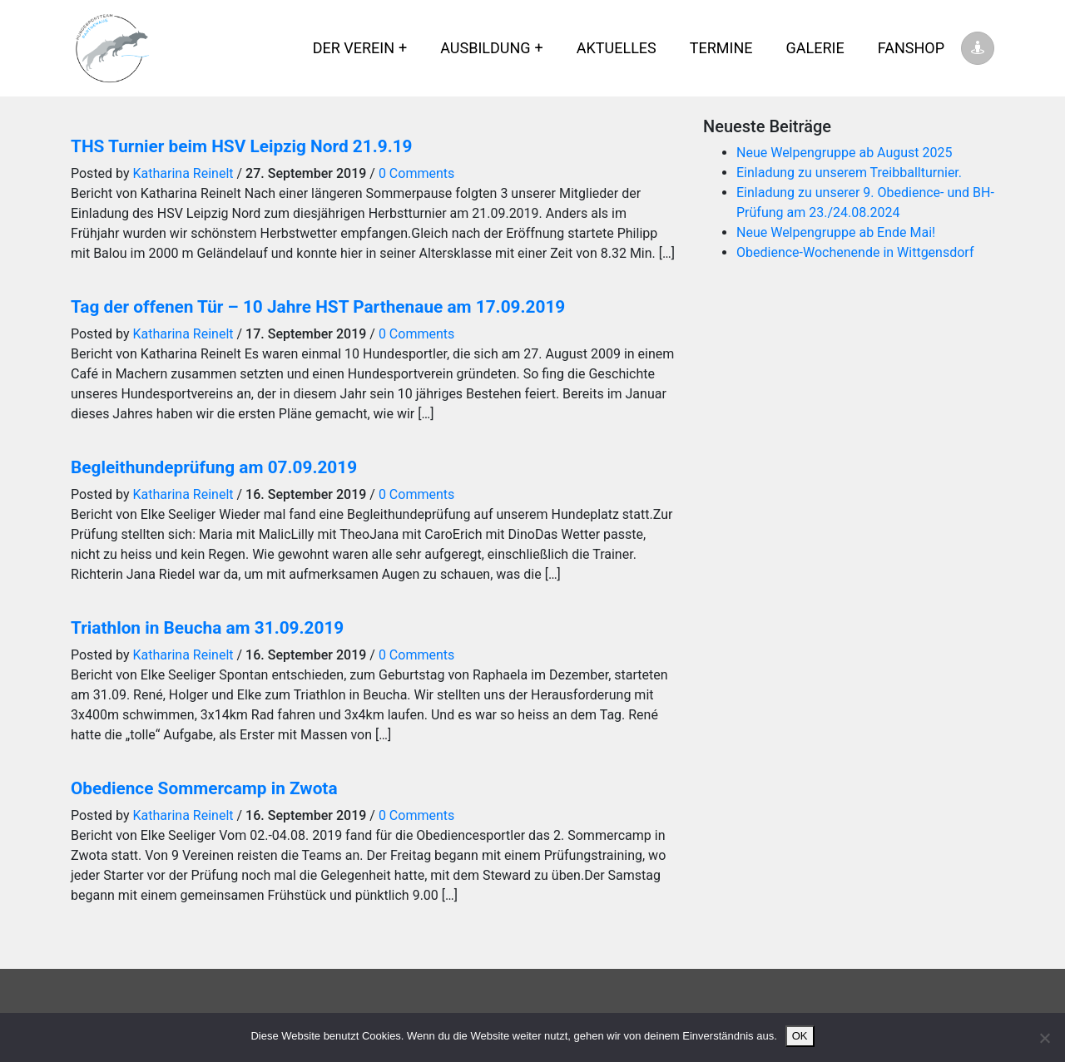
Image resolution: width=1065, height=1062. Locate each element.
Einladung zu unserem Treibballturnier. (849, 172)
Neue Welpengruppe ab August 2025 (844, 153)
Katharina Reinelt (183, 173)
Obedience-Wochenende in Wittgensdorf (854, 252)
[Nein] (1044, 1038)
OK (800, 1036)
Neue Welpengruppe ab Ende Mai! (835, 232)
